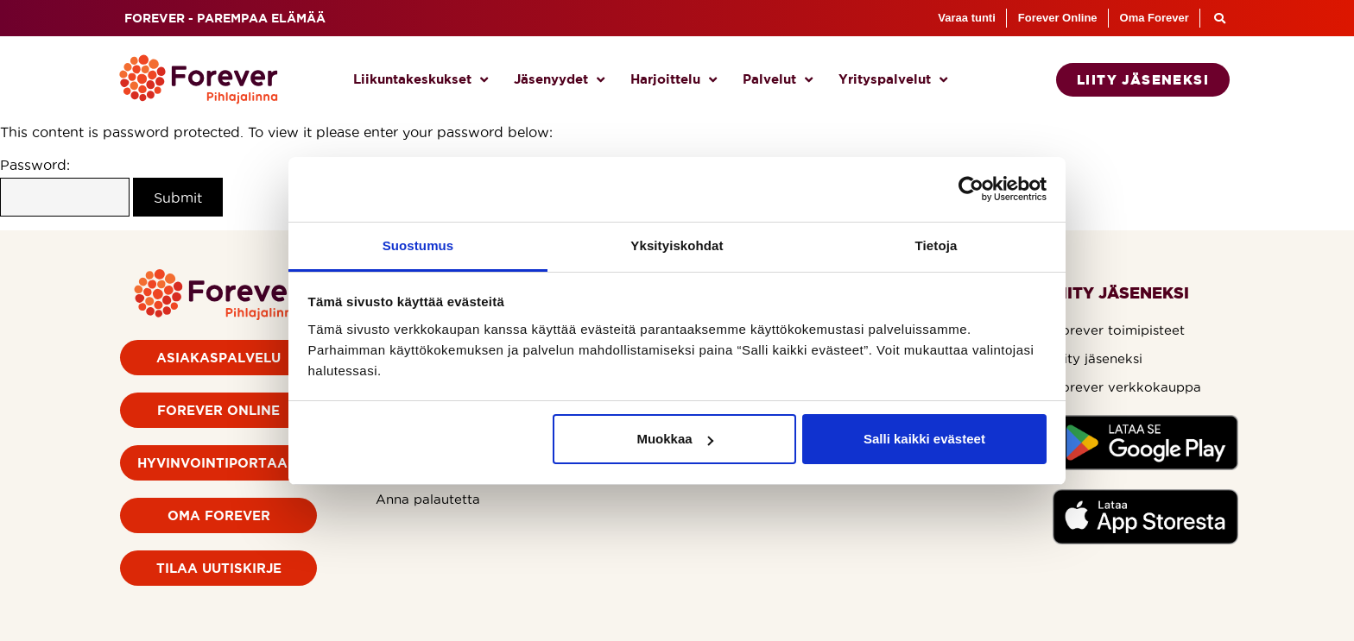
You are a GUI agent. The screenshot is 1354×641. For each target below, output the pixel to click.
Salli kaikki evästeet (924, 438)
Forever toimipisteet (1119, 330)
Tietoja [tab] (936, 245)
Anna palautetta (428, 499)
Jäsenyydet (559, 80)
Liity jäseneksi (1097, 358)
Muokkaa (674, 438)
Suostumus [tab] (418, 245)
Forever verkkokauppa (1127, 387)
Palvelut (778, 80)
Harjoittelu (673, 80)
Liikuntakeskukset (420, 80)
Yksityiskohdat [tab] (676, 245)
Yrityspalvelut (892, 80)
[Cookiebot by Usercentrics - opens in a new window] (971, 189)
